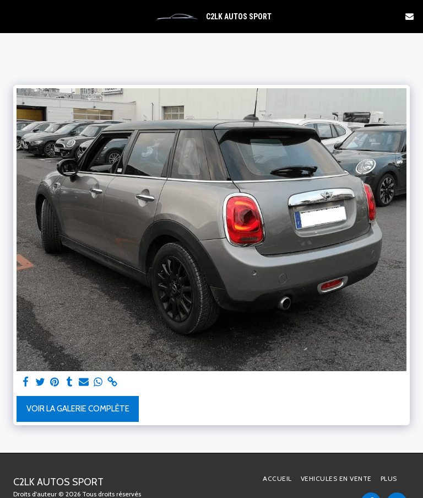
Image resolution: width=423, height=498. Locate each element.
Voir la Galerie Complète (77, 409)
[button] (12, 16)
